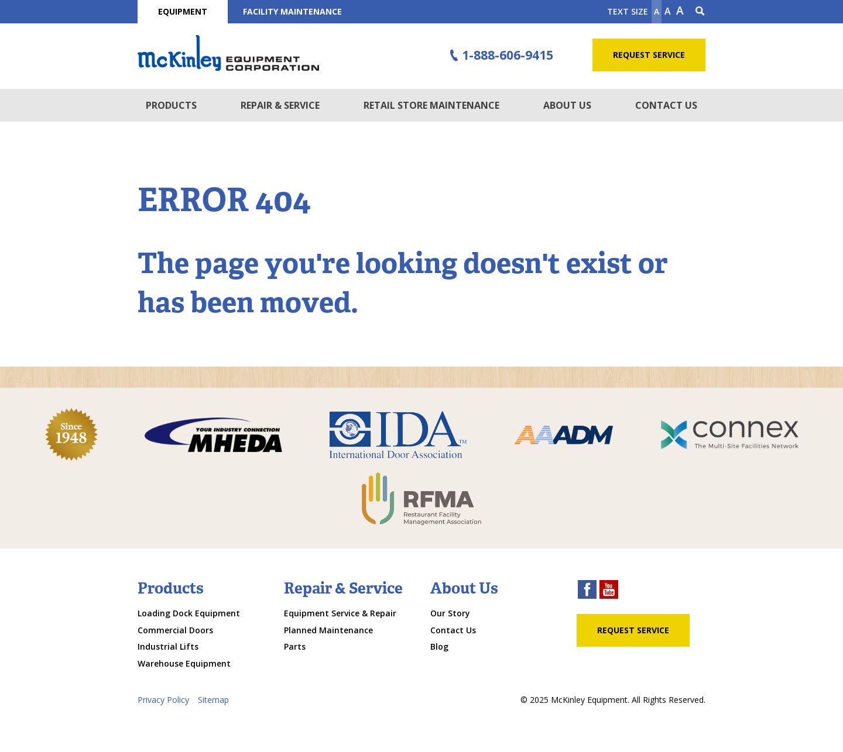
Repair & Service (280, 105)
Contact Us (666, 105)
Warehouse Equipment (184, 663)
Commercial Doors (175, 630)
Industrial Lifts (168, 646)
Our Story (450, 613)
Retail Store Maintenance (431, 105)
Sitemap (213, 699)
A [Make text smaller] (656, 11)
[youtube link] (609, 591)
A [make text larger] (680, 10)
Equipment (182, 11)
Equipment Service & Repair (340, 613)
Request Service (649, 54)
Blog (439, 646)
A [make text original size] (667, 11)
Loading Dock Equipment (189, 613)
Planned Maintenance (328, 630)
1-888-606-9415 (500, 55)
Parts (295, 646)
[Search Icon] (700, 11)
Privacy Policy (163, 699)
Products (171, 105)
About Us (567, 105)
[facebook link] (587, 591)
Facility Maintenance (292, 11)
